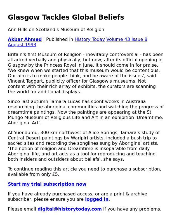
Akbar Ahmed (25, 39)
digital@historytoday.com (69, 209)
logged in (97, 199)
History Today (90, 39)
